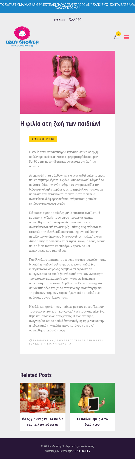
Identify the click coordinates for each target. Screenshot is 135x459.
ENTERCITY (82, 451)
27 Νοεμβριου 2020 (43, 139)
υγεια (47, 343)
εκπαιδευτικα (43, 340)
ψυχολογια (63, 343)
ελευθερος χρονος (71, 340)
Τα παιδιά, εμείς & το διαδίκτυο (92, 422)
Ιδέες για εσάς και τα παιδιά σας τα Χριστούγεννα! (43, 422)
